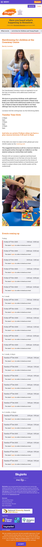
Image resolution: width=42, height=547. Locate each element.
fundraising (13, 494)
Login (39, 6)
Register (31, 6)
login (13, 245)
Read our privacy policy (22, 538)
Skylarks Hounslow (20, 25)
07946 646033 (6, 505)
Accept (21, 544)
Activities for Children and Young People (25, 31)
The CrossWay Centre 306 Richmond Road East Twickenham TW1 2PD (9, 500)
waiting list (20, 144)
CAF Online (5, 491)
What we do (5, 31)
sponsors (8, 530)
